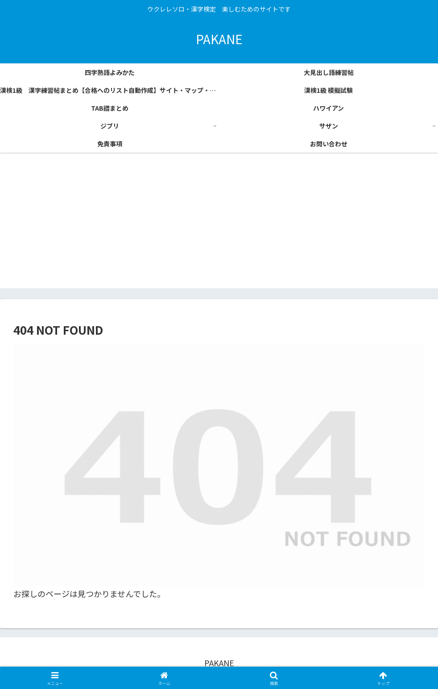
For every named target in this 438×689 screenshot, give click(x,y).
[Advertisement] (219, 225)
